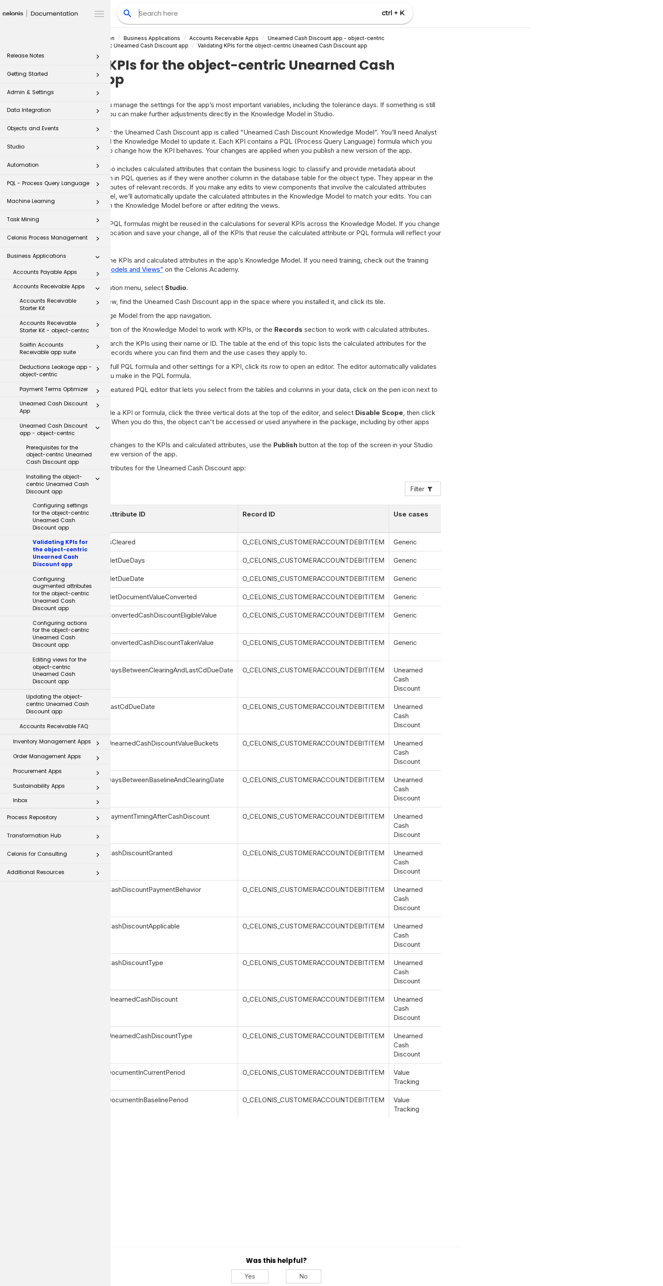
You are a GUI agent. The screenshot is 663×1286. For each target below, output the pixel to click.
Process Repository (55, 820)
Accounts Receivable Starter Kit (62, 304)
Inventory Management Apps (58, 743)
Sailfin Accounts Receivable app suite (62, 348)
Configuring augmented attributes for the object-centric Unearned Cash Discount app (62, 593)
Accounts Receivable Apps (58, 288)
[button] (97, 58)
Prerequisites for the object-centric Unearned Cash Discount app (59, 455)
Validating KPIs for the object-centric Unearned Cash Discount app (60, 552)
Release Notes (55, 58)
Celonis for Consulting (55, 856)
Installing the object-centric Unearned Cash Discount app (65, 484)
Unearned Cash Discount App (62, 407)
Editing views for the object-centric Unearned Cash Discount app (59, 670)
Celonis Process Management (55, 240)
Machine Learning (55, 203)
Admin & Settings (55, 94)
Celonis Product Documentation (184, 38)
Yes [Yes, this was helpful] (360, 1276)
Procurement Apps (58, 773)
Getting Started (55, 76)
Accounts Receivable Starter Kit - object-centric (62, 326)
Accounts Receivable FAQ (54, 726)
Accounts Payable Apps (58, 274)
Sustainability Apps (58, 787)
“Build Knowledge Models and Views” (217, 269)
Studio (55, 149)
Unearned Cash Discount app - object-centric (62, 429)
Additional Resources (55, 874)
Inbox (58, 802)
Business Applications (55, 258)
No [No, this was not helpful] (414, 1276)
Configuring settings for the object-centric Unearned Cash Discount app (61, 516)
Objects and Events (55, 131)
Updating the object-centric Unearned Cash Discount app (57, 704)
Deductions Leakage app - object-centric (62, 370)
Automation (55, 167)
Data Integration (55, 112)
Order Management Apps (58, 758)
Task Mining (55, 222)
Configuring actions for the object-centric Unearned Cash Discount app (61, 633)
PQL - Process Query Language (55, 185)
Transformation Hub (55, 838)
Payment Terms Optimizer (62, 391)
